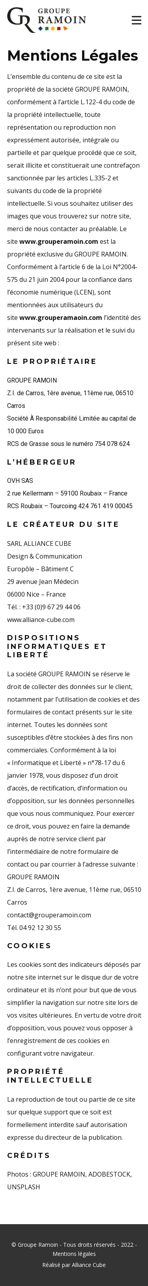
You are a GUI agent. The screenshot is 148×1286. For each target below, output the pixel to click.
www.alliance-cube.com (41, 619)
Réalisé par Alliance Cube (74, 1265)
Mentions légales (74, 1253)
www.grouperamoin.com (58, 241)
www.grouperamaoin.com (61, 317)
